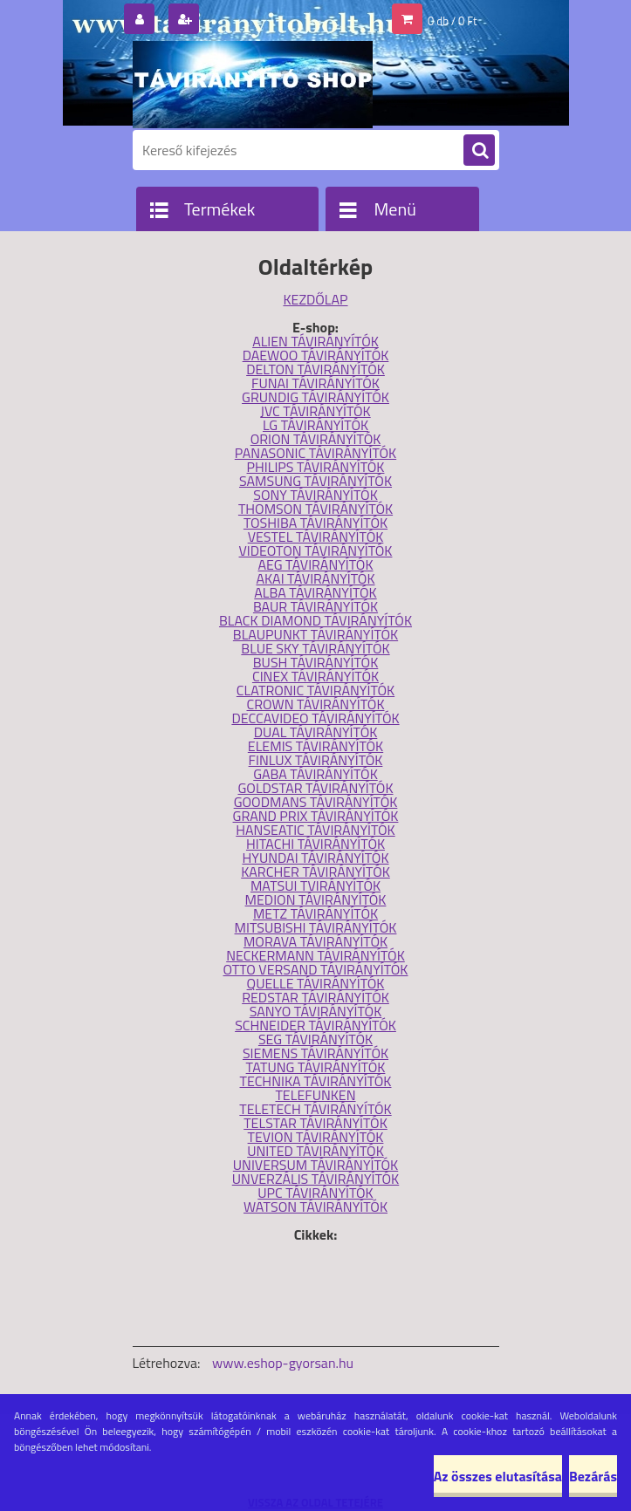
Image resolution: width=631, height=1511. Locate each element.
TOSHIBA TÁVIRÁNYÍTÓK (315, 522)
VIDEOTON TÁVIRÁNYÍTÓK (316, 550)
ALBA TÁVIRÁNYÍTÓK (315, 592)
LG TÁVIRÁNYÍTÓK (315, 424)
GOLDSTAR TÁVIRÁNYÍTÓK (315, 787)
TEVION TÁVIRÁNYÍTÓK (316, 1136)
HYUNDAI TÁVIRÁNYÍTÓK (315, 857)
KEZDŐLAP (315, 299)
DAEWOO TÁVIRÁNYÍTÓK (316, 355)
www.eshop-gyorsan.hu (282, 1362)
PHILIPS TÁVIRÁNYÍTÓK (316, 466)
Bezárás (593, 1476)
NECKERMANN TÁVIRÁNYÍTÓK (315, 955)
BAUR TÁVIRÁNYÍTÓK (315, 606)
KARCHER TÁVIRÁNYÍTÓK (315, 871)
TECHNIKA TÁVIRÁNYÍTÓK (316, 1080)
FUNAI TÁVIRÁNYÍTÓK (315, 383)
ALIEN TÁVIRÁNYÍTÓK (315, 341)
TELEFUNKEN (315, 1094)
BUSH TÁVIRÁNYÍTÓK (316, 662)
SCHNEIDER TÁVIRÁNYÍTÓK (315, 1025)
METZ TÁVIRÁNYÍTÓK (315, 913)
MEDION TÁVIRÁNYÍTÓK (316, 899)
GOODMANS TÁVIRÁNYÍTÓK (316, 801)
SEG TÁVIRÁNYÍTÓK (315, 1039)
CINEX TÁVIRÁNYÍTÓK (315, 676)
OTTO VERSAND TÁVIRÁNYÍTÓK (315, 969)
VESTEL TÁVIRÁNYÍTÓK (316, 536)
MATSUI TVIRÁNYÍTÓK (315, 885)
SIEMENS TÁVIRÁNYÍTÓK (315, 1053)
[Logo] (253, 84)
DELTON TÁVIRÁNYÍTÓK (315, 369)
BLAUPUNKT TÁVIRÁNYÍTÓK (315, 634)
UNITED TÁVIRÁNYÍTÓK (315, 1150)
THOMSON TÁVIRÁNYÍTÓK (315, 508)
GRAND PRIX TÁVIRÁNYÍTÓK (316, 815)
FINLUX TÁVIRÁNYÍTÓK (316, 759)
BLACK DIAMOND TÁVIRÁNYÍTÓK (315, 620)
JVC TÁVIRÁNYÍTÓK (315, 410)
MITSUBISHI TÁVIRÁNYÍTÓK (316, 927)
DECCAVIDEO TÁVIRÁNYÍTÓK (315, 718)
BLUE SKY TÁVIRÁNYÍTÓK (315, 648)
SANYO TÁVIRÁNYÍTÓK (316, 1011)
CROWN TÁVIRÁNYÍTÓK (316, 704)
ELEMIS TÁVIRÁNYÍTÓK (315, 745)
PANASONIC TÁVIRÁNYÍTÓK (315, 452)
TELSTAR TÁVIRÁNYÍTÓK (315, 1122)
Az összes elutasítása (498, 1476)
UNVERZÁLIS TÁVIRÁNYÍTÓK (315, 1178)
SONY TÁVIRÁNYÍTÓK (315, 494)
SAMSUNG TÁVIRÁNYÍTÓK (315, 480)
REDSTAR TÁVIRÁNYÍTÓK (315, 997)
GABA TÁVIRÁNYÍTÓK (315, 773)
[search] (479, 151)
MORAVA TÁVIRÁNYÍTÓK (315, 941)
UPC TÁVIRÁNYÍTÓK (315, 1192)
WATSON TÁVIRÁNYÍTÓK (315, 1206)
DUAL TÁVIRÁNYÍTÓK (316, 731)
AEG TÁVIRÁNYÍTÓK (315, 564)
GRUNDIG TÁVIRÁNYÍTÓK (315, 396)
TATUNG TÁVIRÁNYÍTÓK (316, 1066)
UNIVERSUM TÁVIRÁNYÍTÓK (315, 1164)
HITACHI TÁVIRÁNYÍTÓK (315, 843)
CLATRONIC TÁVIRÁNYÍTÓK (315, 690)
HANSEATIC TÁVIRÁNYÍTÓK (315, 829)
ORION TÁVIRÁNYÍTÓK (315, 438)
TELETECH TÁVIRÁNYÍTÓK (315, 1108)
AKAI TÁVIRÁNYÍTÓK (315, 578)
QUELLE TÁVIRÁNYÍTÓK (316, 983)
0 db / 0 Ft (452, 21)
